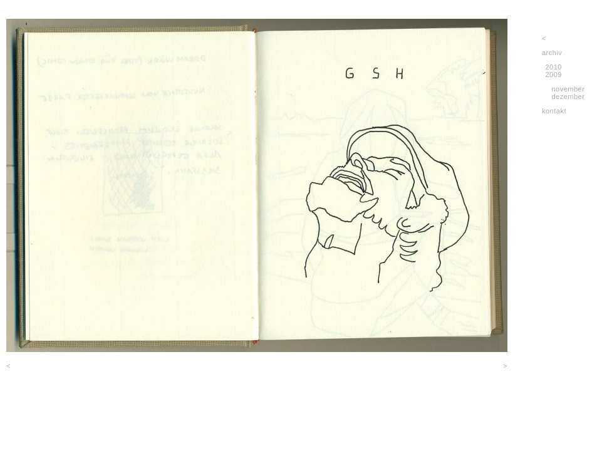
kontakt (554, 111)
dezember (567, 96)
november (567, 89)
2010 (554, 67)
